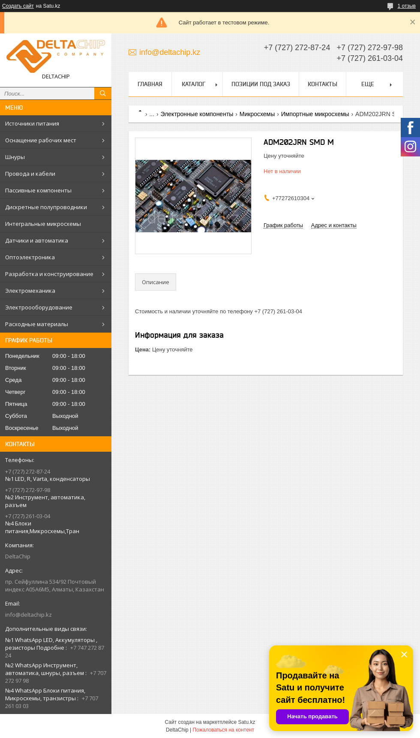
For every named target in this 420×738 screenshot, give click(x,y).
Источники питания (32, 123)
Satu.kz (246, 722)
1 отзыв (407, 6)
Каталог (193, 84)
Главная (150, 84)
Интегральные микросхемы (43, 224)
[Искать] (102, 93)
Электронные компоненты (197, 114)
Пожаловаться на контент (223, 730)
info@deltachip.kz (28, 614)
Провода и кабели (30, 173)
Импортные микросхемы (315, 114)
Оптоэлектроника (30, 257)
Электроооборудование (38, 307)
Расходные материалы (36, 324)
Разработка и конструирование (49, 274)
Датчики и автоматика (36, 240)
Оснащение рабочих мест (40, 140)
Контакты (322, 84)
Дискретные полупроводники (46, 207)
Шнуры (15, 157)
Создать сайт (18, 6)
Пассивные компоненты (38, 190)
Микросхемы (257, 114)
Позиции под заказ (260, 84)
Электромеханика (30, 290)
